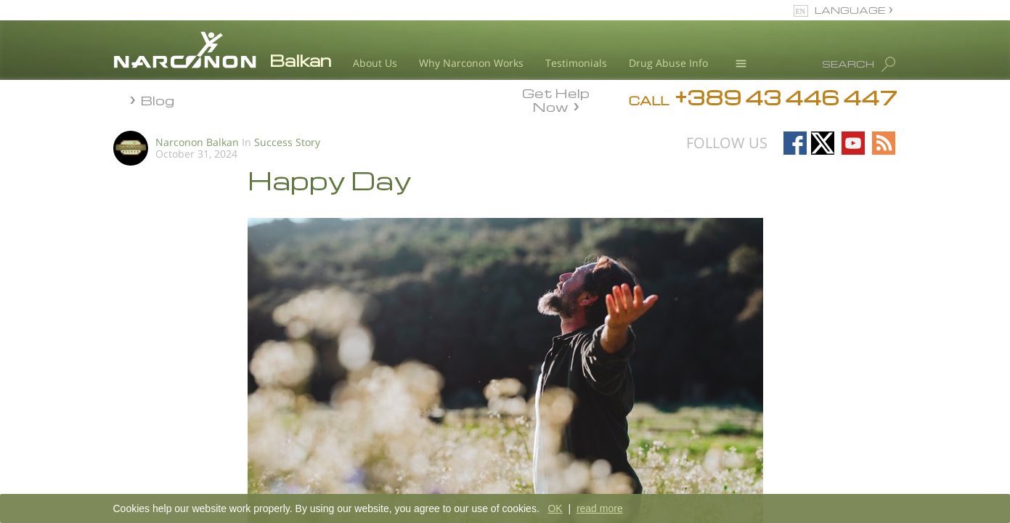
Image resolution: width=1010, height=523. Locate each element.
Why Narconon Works (471, 63)
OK (554, 508)
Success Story (287, 142)
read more (600, 508)
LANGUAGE (850, 10)
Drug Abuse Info (668, 63)
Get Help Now (556, 98)
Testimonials (576, 63)
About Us (375, 63)
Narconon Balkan (197, 142)
